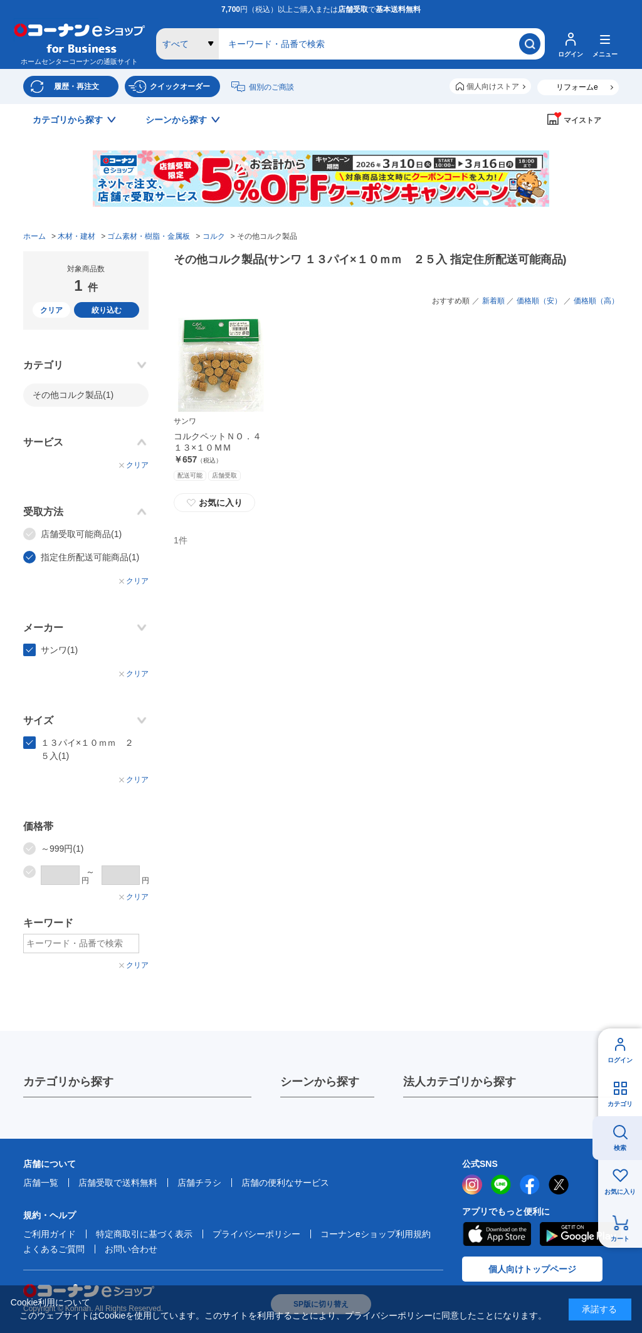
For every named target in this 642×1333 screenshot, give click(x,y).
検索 (620, 1147)
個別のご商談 (271, 87)
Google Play (580, 1234)
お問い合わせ (131, 1249)
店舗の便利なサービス (285, 1182)
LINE (501, 1184)
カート (620, 1238)
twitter (559, 1184)
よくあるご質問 (54, 1249)
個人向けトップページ (532, 1269)
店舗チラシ (199, 1182)
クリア (51, 310)
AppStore (496, 1234)
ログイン (620, 1060)
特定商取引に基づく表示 (144, 1234)
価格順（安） (539, 300)
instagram (472, 1184)
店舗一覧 (40, 1182)
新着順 (493, 300)
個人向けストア (492, 86)
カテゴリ (620, 1103)
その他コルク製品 (73, 395)
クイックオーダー (180, 86)
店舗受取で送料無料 (117, 1182)
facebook (530, 1184)
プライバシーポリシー (256, 1234)
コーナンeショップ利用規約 (375, 1234)
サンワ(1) (59, 650)
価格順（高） (596, 300)
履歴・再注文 (76, 86)
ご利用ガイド (49, 1234)
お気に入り (620, 1191)
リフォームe (577, 87)
